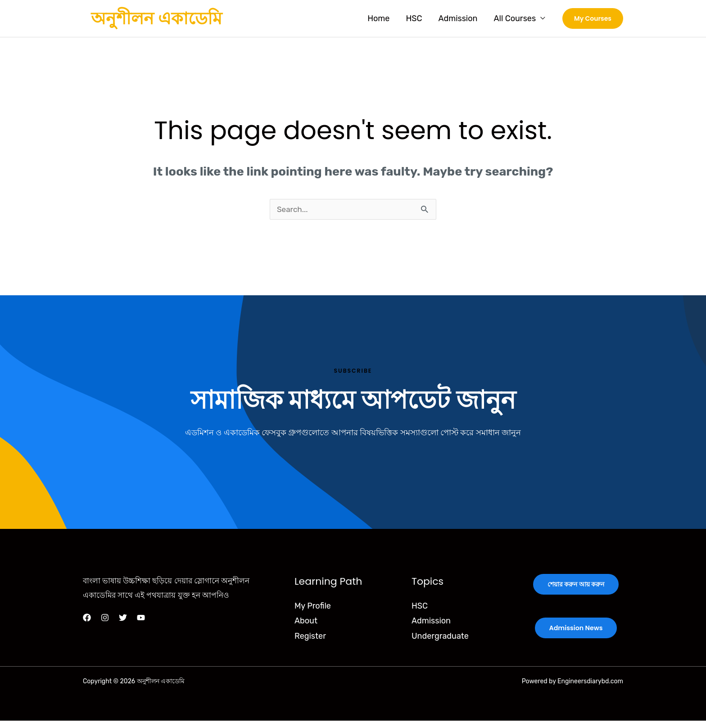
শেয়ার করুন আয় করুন (576, 586)
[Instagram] (105, 619)
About (305, 622)
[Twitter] (123, 619)
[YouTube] (141, 619)
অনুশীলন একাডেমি (156, 18)
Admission (457, 18)
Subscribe (353, 371)
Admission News (576, 629)
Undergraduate (440, 637)
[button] (592, 18)
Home (378, 18)
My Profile (312, 607)
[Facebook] (87, 619)
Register (310, 637)
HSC (414, 18)
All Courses (514, 18)
